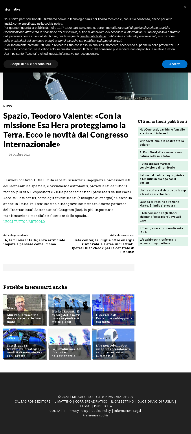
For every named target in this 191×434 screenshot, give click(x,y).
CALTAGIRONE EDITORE (32, 401)
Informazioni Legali (127, 411)
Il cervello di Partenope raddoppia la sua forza (114, 320)
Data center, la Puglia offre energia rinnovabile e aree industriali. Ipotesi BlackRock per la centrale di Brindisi (103, 246)
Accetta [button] (174, 64)
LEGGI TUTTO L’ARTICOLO (24, 221)
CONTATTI (57, 411)
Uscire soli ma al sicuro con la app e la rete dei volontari (160, 192)
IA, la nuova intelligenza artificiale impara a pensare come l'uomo (34, 242)
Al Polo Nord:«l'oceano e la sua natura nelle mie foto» (161, 154)
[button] (185, 7)
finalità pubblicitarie (93, 36)
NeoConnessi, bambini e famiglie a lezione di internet (162, 131)
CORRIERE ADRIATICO (91, 401)
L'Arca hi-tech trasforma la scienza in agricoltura (158, 241)
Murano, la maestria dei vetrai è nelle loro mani (25, 320)
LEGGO (85, 406)
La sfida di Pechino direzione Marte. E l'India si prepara (159, 203)
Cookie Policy (101, 411)
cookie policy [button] (53, 23)
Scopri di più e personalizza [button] (31, 64)
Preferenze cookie (95, 415)
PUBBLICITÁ (103, 406)
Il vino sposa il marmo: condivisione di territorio (157, 165)
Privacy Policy (78, 411)
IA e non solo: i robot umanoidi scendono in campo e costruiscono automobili (113, 350)
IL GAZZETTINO (122, 401)
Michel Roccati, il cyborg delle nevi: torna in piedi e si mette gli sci (69, 316)
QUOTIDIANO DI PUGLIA (156, 401)
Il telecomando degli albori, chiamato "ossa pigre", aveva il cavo (160, 216)
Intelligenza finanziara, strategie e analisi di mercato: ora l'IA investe (25, 350)
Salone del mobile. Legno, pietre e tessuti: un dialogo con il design (162, 178)
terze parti (72, 27)
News (7, 106)
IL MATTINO (63, 401)
